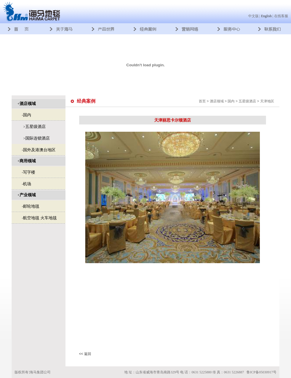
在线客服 (281, 16)
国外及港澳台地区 (39, 149)
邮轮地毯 (31, 206)
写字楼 (29, 172)
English (266, 16)
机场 (27, 183)
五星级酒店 (35, 126)
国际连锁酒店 (37, 138)
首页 (202, 101)
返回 (87, 354)
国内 (27, 115)
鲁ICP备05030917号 (261, 372)
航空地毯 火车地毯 (40, 217)
